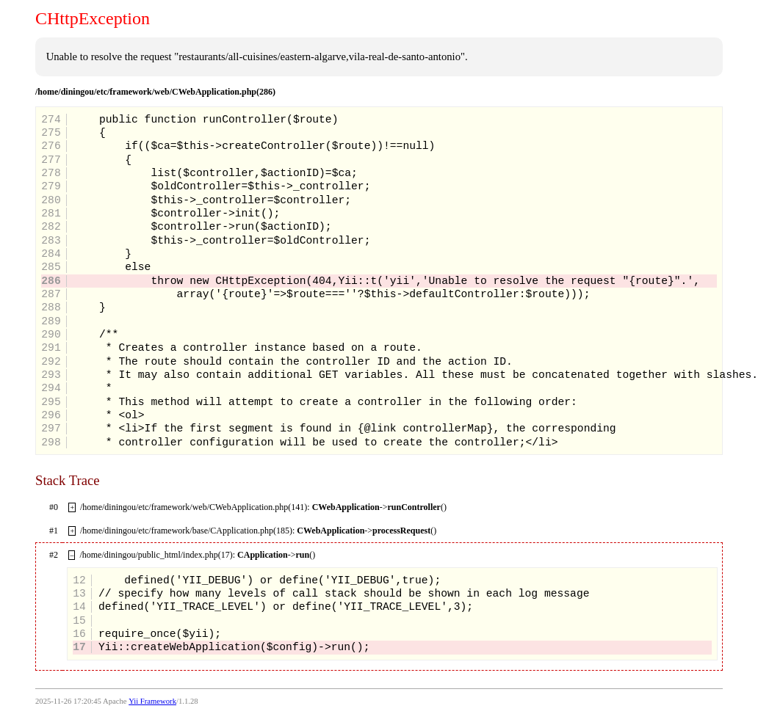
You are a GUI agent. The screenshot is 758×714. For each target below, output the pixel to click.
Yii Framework (152, 701)
